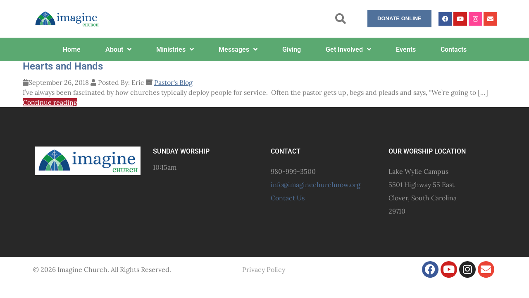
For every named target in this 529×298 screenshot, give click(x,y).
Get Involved (348, 49)
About (118, 49)
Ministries (175, 49)
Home (72, 49)
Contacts (454, 49)
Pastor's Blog (173, 82)
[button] (341, 19)
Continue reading (50, 102)
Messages (238, 49)
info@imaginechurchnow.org (315, 184)
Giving (291, 49)
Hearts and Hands (63, 66)
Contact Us (288, 198)
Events (406, 49)
